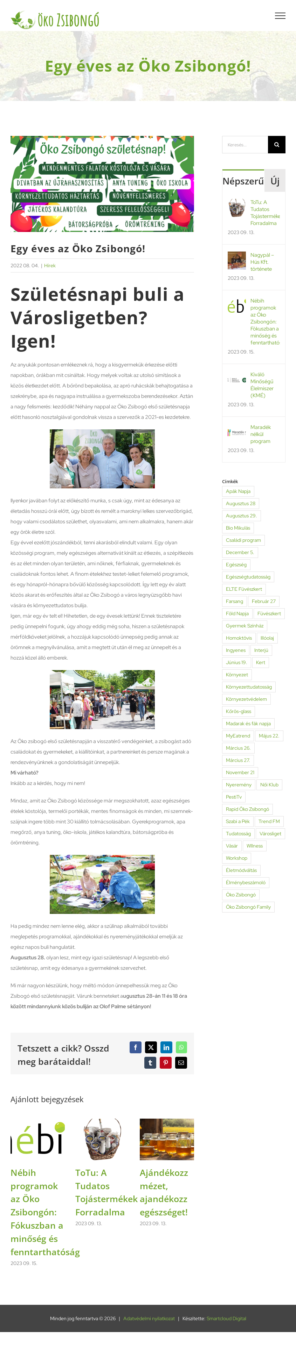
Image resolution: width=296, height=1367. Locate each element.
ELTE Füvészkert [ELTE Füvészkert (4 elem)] (244, 589)
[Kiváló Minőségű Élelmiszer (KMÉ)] (237, 376)
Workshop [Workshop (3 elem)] (236, 858)
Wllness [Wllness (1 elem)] (255, 846)
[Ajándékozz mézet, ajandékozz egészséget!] (167, 1122)
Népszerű (243, 181)
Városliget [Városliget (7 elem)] (270, 833)
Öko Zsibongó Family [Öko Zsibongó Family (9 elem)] (248, 907)
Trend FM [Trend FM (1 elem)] (269, 821)
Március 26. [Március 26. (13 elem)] (238, 748)
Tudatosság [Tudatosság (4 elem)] (238, 833)
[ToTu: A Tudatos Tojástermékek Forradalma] (102, 1122)
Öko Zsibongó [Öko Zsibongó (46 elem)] (241, 895)
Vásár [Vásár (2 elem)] (232, 846)
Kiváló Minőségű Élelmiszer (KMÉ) (262, 385)
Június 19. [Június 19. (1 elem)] (236, 662)
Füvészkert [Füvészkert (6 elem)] (269, 613)
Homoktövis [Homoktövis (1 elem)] (239, 638)
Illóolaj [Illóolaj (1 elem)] (267, 638)
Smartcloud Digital (226, 1318)
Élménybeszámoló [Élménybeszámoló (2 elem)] (246, 882)
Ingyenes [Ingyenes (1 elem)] (236, 650)
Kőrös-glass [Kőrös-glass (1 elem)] (238, 711)
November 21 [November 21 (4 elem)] (240, 772)
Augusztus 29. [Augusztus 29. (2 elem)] (241, 515)
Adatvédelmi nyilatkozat (149, 1318)
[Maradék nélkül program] (237, 429)
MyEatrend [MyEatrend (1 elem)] (238, 736)
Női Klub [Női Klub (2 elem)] (269, 784)
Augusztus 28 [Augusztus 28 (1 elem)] (240, 503)
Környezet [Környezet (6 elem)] (237, 674)
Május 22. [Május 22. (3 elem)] (269, 736)
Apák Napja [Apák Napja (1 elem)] (238, 491)
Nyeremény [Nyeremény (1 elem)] (239, 784)
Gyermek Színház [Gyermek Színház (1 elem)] (244, 626)
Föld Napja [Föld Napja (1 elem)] (237, 613)
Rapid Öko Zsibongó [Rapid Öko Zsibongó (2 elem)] (247, 809)
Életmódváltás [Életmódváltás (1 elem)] (241, 870)
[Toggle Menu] (280, 16)
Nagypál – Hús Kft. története (262, 262)
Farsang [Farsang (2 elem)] (234, 601)
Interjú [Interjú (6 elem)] (261, 650)
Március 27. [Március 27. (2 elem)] (238, 760)
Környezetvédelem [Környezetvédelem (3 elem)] (246, 699)
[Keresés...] (245, 144)
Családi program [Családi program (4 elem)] (243, 540)
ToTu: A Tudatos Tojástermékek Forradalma (265, 213)
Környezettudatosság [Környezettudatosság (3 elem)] (249, 687)
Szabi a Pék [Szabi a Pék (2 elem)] (238, 821)
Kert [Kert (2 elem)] (260, 662)
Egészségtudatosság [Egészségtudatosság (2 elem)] (248, 577)
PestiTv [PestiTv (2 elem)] (234, 797)
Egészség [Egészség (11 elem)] (236, 564)
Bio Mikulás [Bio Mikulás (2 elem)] (238, 528)
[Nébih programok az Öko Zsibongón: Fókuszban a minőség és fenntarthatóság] (38, 1122)
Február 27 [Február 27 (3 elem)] (264, 601)
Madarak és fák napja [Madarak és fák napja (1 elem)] (248, 723)
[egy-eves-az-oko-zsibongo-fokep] (102, 184)
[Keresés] (276, 144)
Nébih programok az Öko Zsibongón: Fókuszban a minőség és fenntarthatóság (45, 1212)
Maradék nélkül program (260, 434)
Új (275, 181)
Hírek (50, 265)
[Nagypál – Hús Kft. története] (237, 256)
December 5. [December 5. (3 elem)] (240, 552)
